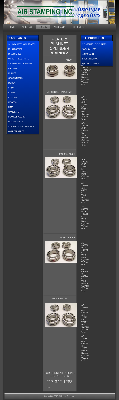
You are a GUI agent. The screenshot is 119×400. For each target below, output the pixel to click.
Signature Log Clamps (94, 44)
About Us (27, 27)
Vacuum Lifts (89, 49)
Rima (10, 107)
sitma (11, 88)
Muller (12, 73)
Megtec (12, 102)
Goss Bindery (15, 78)
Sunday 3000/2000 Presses (22, 44)
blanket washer (17, 117)
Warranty (59, 27)
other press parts (18, 59)
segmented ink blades (20, 64)
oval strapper (16, 131)
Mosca (11, 83)
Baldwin (12, 68)
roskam (12, 97)
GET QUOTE (78, 27)
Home (12, 27)
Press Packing (90, 59)
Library (43, 27)
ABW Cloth (88, 54)
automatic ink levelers (21, 126)
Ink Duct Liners (90, 64)
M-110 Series (14, 54)
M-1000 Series (15, 49)
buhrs (11, 93)
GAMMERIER (14, 112)
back (48, 387)
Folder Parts (15, 122)
